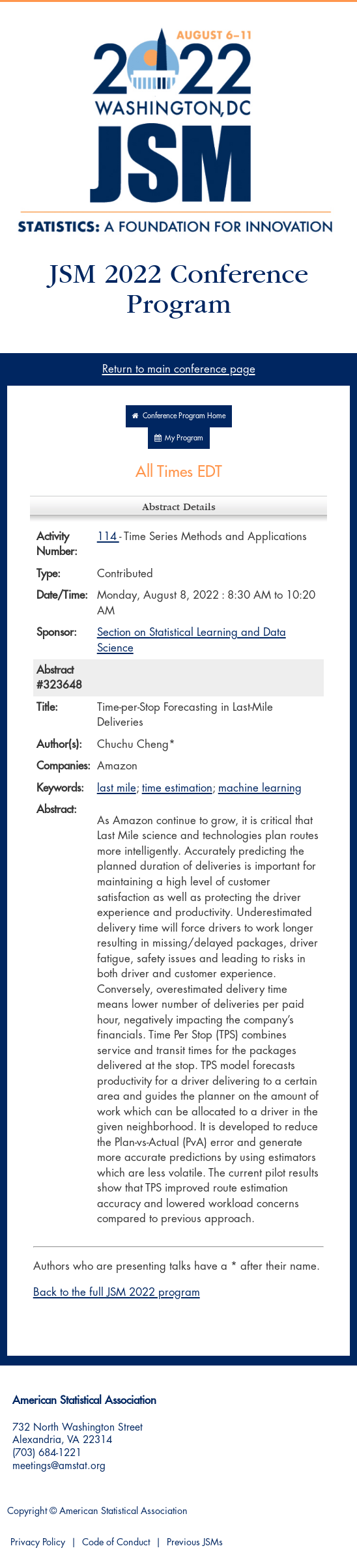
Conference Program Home (178, 416)
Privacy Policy (37, 1542)
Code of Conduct (116, 1542)
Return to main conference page (178, 369)
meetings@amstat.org (59, 1466)
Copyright (27, 1511)
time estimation (177, 788)
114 (108, 536)
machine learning (260, 788)
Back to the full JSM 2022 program (116, 1292)
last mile (116, 788)
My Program (178, 438)
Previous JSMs (195, 1542)
